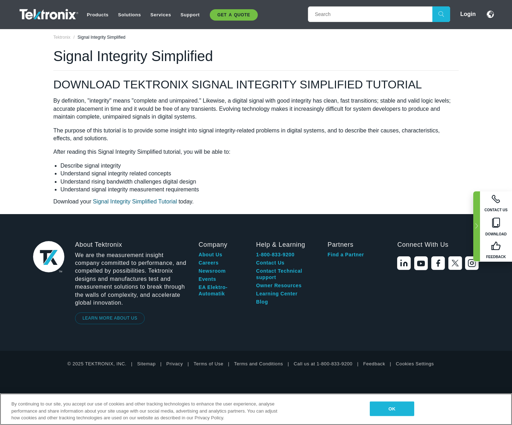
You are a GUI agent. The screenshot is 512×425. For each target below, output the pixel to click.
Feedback (374, 363)
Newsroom (211, 271)
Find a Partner (345, 254)
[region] (256, 409)
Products (97, 14)
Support (190, 14)
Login (468, 14)
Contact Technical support (279, 274)
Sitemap (146, 363)
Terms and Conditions (258, 363)
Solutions (129, 14)
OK (391, 408)
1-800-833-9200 (275, 254)
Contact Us (270, 263)
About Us (210, 254)
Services (160, 14)
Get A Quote (233, 14)
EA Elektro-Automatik (213, 290)
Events (207, 279)
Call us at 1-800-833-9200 (323, 363)
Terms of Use (209, 363)
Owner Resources (279, 285)
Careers (208, 263)
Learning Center (276, 293)
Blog (262, 302)
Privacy (174, 363)
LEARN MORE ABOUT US (110, 318)
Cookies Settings (415, 363)
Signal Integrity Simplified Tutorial (135, 201)
